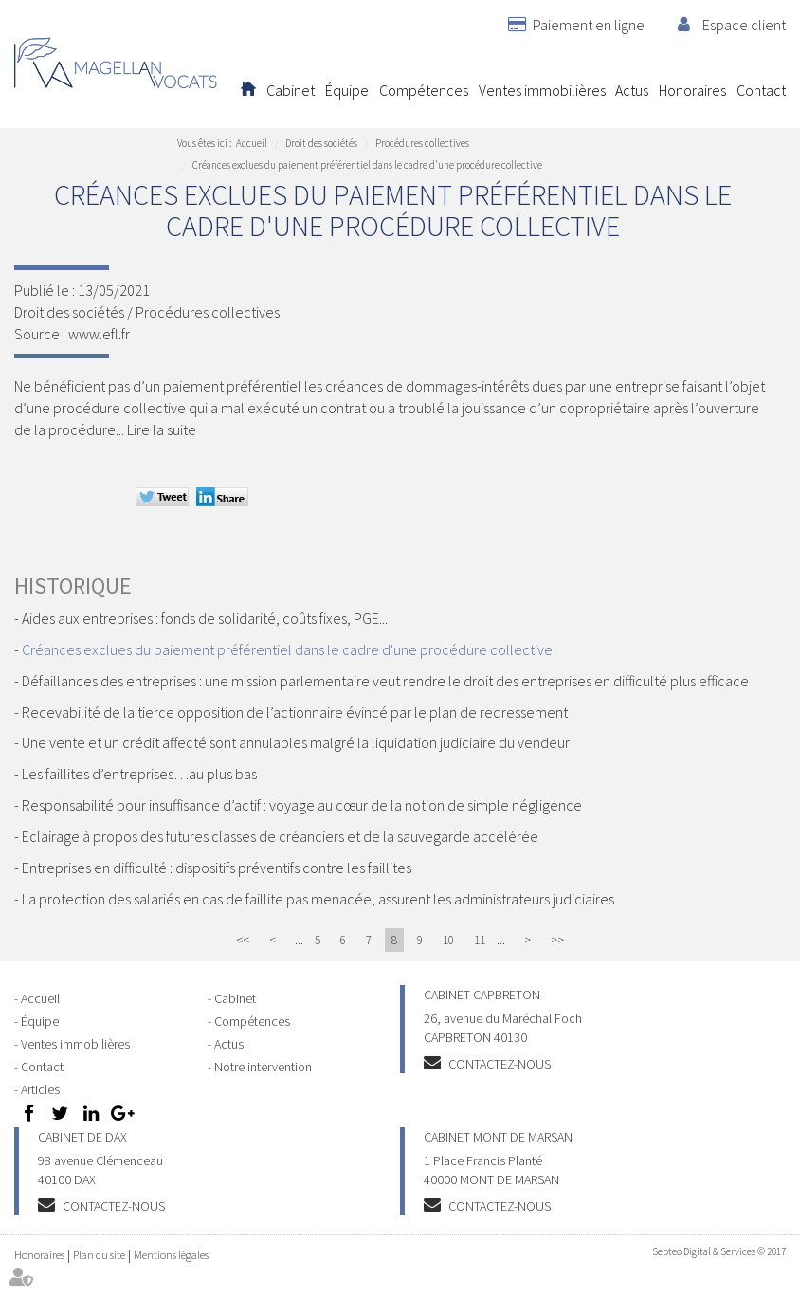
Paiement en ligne (589, 24)
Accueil (248, 90)
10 (448, 940)
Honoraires (692, 90)
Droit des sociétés (321, 143)
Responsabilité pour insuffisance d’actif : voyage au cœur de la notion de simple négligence (302, 804)
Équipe (347, 90)
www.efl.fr (99, 333)
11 (479, 940)
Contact (761, 90)
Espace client (744, 24)
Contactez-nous (499, 1063)
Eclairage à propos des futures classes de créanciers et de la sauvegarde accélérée (280, 836)
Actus (631, 90)
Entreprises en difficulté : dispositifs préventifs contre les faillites (216, 867)
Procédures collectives (422, 143)
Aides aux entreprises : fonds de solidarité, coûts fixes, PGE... (205, 618)
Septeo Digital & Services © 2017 (719, 1251)
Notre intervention (263, 1066)
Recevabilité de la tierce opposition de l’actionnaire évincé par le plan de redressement (295, 712)
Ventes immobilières (542, 90)
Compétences (423, 90)
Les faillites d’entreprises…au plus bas (139, 773)
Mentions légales (171, 1255)
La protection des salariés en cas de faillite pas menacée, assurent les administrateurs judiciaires (318, 898)
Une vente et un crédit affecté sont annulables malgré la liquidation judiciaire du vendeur (296, 742)
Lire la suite (161, 429)
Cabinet (290, 90)
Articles (40, 1089)
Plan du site (99, 1255)
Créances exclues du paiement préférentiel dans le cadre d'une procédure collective (367, 165)
